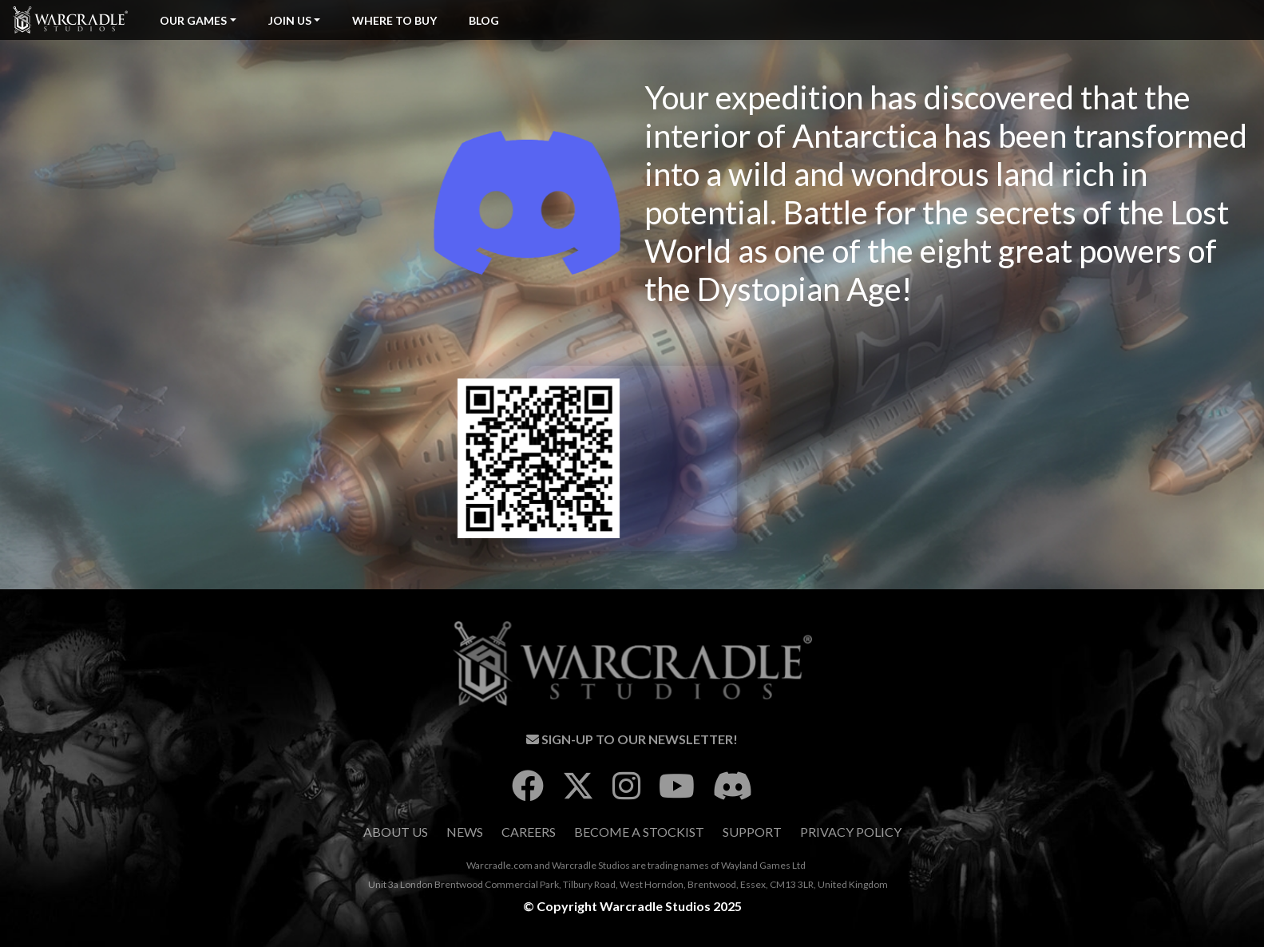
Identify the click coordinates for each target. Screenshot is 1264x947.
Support (752, 831)
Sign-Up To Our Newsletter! (632, 739)
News (464, 831)
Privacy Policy (850, 831)
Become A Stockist (639, 831)
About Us (395, 831)
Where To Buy (394, 20)
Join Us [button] (289, 20)
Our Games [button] (193, 20)
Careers (528, 831)
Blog (484, 20)
